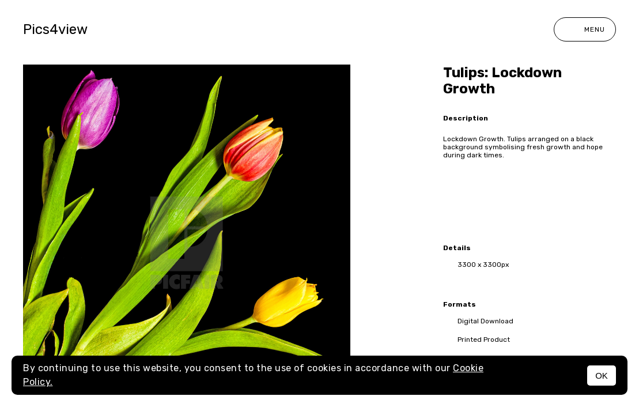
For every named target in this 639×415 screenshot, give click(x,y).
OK (601, 375)
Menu (585, 29)
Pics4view (55, 29)
